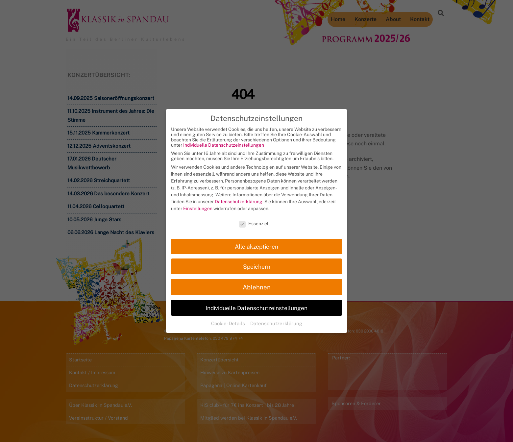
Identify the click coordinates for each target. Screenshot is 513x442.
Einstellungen (197, 202)
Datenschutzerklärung (238, 195)
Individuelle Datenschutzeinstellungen (223, 138)
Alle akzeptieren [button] (256, 239)
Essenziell (254, 217)
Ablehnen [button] (257, 280)
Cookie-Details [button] (228, 317)
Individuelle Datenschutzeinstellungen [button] (256, 301)
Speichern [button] (256, 260)
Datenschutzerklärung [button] (276, 317)
